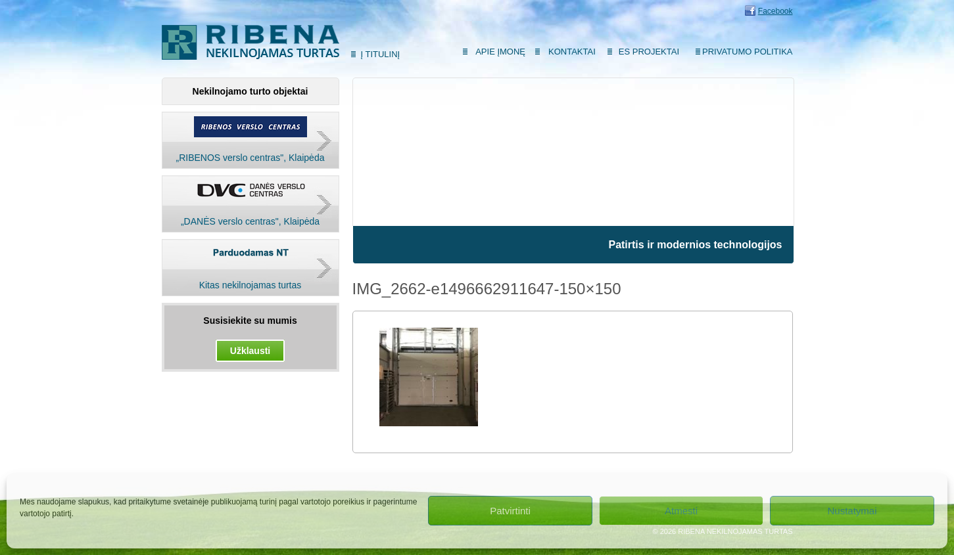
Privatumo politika (747, 51)
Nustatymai (851, 510)
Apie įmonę (500, 51)
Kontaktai (572, 51)
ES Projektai (649, 51)
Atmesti (681, 510)
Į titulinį (380, 54)
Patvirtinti (510, 510)
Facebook (775, 11)
